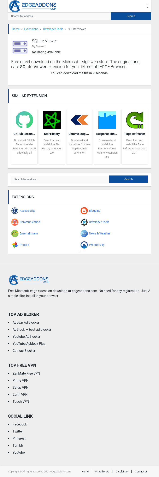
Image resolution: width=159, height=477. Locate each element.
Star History (52, 134)
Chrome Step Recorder (83, 134)
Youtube (19, 452)
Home (15, 29)
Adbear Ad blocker (26, 322)
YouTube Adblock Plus (29, 344)
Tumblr (18, 445)
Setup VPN (20, 387)
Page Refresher (134, 134)
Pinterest (19, 438)
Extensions (31, 29)
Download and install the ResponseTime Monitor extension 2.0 (107, 148)
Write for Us (102, 471)
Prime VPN (20, 380)
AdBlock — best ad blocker (32, 330)
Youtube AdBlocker (26, 337)
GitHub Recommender (28, 134)
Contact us (141, 471)
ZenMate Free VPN (26, 373)
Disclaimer (122, 471)
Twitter (18, 431)
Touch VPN (21, 402)
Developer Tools (53, 29)
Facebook (20, 424)
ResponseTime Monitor (111, 134)
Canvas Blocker (24, 351)
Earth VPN (20, 394)
